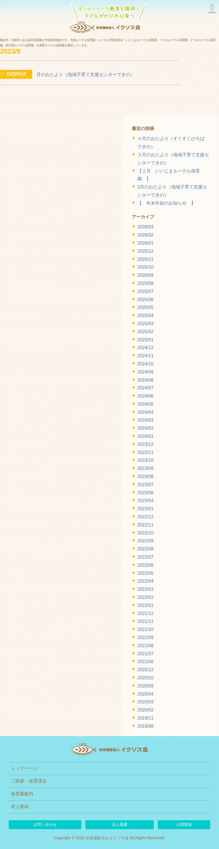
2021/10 (145, 629)
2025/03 (145, 323)
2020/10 (145, 677)
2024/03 (145, 420)
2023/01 (145, 508)
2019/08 (145, 726)
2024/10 (145, 363)
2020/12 (145, 669)
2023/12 (145, 444)
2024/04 (145, 412)
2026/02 (145, 235)
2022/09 (145, 540)
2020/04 (145, 694)
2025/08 (145, 283)
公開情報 (184, 824)
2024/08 (145, 380)
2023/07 (145, 484)
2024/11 (145, 355)
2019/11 (145, 718)
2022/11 (145, 524)
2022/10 (145, 533)
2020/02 (145, 710)
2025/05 (145, 307)
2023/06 (145, 492)
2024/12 (145, 347)
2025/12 (145, 251)
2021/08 (145, 645)
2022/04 (145, 581)
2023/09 (145, 468)
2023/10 (145, 460)
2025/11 (145, 259)
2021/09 (145, 637)
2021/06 (145, 661)
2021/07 (145, 653)
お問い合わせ (45, 824)
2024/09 (145, 372)
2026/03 (145, 226)
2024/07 (145, 388)
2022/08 (145, 549)
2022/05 (145, 573)
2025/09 (145, 275)
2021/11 (145, 621)
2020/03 (145, 701)
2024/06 (145, 396)
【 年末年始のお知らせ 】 (166, 203)
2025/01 (145, 339)
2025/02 (145, 331)
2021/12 (145, 613)
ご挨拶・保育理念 (29, 781)
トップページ (24, 768)
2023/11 (145, 452)
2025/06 (145, 299)
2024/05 (145, 404)
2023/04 (145, 500)
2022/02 (145, 597)
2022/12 (145, 516)
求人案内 (20, 806)
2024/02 (145, 428)
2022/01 (145, 605)
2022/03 (145, 589)
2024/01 (145, 436)
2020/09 (145, 686)
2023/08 (145, 476)
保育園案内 (22, 793)
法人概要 (120, 824)
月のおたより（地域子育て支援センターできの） (85, 74)
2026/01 (145, 243)
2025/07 (145, 291)
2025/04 (145, 315)
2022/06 (145, 565)
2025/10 (145, 267)
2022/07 (145, 557)
